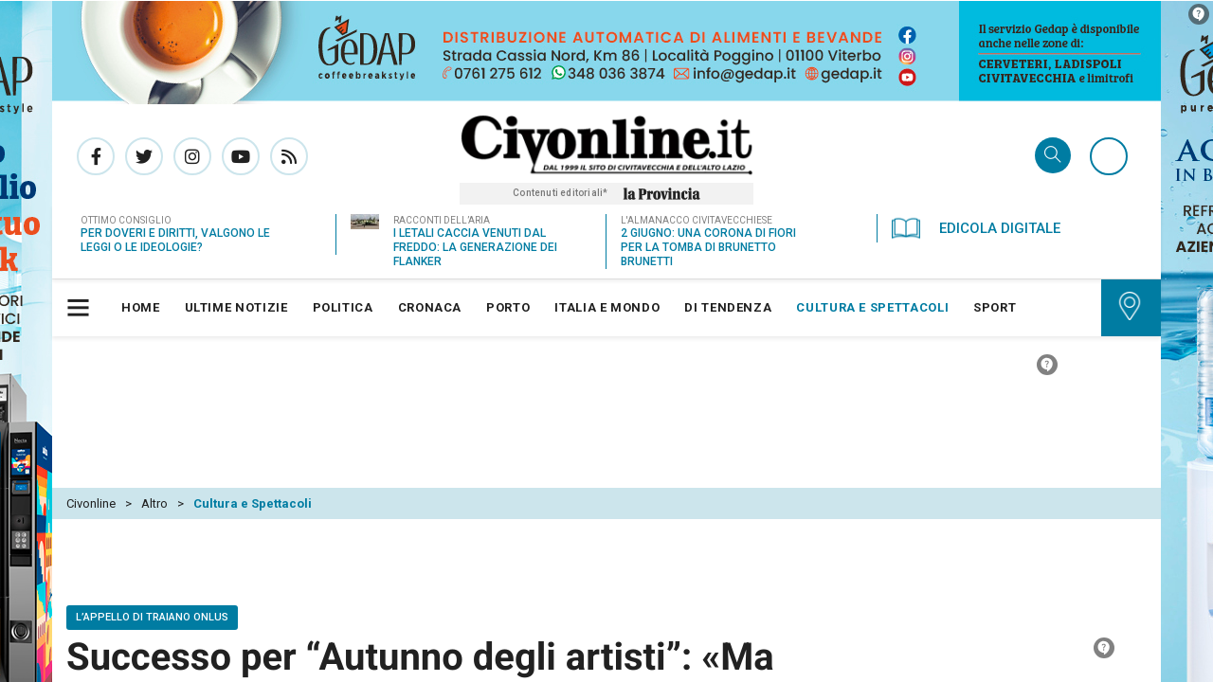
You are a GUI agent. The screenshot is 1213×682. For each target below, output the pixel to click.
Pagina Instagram (192, 155)
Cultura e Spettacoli (252, 417)
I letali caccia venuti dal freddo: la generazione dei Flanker (475, 246)
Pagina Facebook (96, 155)
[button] (80, 306)
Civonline (91, 417)
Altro (154, 417)
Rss (289, 155)
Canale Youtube (241, 155)
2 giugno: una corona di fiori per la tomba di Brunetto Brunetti (708, 246)
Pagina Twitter (144, 155)
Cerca (1053, 155)
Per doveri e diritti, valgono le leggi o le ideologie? (175, 239)
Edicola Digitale (976, 227)
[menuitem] (140, 306)
